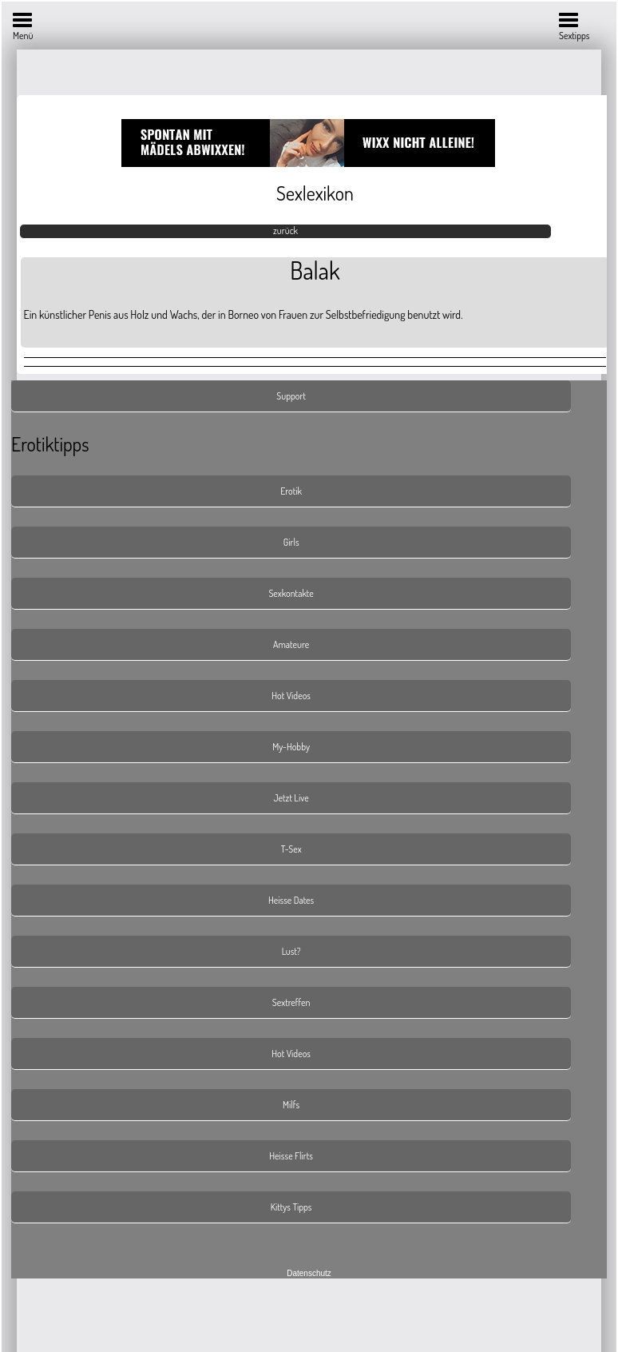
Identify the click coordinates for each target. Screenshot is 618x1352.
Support (291, 396)
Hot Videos (291, 696)
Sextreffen (291, 1002)
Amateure (291, 644)
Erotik (291, 491)
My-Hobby (291, 747)
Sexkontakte (290, 593)
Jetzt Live (291, 798)
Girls (291, 542)
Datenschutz (309, 1273)
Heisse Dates (291, 900)
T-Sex (291, 849)
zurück (285, 231)
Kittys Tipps (291, 1207)
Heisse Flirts (291, 1156)
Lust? (291, 951)
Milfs (291, 1105)
